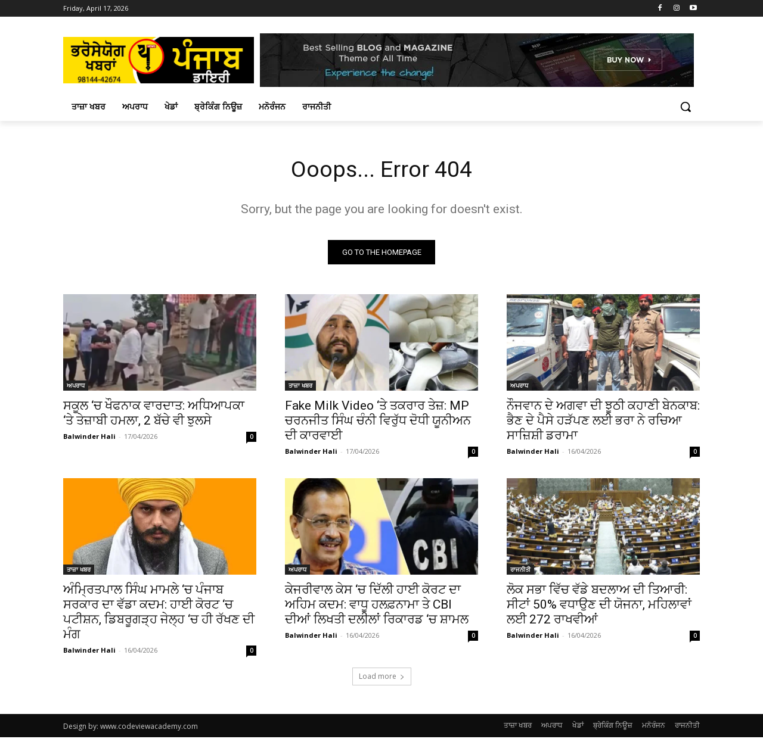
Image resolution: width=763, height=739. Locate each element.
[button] (685, 106)
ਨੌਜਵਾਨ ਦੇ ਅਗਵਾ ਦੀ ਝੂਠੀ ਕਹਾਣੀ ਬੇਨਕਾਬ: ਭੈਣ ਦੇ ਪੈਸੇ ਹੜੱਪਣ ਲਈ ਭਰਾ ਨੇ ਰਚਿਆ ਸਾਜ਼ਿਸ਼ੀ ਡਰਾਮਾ (603, 422)
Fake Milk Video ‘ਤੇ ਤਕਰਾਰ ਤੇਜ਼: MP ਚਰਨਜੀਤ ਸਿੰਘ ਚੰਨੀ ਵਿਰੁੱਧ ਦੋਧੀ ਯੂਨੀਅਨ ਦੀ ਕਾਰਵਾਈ (378, 422)
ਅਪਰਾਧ (76, 387)
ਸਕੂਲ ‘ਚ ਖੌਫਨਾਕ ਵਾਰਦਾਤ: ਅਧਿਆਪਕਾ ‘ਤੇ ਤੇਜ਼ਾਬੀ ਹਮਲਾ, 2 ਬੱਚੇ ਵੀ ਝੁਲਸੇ (153, 414)
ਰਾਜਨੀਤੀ (520, 571)
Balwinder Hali (89, 438)
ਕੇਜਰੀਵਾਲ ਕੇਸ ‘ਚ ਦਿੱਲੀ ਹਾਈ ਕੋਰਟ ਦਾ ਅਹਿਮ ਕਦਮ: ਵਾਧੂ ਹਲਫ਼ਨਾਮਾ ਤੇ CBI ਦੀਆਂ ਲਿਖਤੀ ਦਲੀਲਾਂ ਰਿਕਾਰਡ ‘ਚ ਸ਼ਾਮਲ (377, 606)
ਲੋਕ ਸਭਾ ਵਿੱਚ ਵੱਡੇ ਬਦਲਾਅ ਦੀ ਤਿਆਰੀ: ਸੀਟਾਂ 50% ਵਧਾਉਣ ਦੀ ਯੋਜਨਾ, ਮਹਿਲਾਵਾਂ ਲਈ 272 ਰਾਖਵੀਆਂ (599, 606)
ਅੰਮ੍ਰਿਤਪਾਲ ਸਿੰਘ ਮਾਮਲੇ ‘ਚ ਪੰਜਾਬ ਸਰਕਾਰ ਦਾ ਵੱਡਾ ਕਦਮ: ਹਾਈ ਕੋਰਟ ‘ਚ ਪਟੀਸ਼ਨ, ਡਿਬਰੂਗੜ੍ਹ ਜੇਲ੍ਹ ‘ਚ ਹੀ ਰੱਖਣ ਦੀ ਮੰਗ (159, 613)
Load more (382, 678)
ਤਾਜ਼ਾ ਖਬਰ (300, 387)
